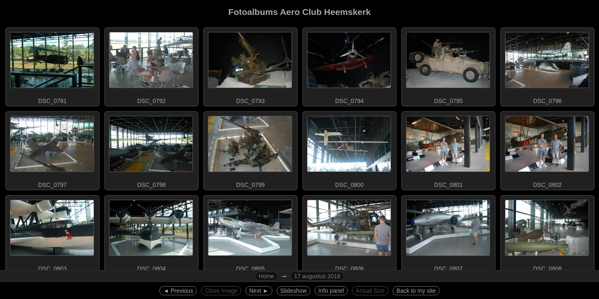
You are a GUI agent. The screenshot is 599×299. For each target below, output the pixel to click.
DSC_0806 (349, 234)
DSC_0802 (547, 150)
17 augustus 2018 (317, 276)
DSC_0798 (151, 150)
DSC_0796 (547, 66)
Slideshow (293, 290)
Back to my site (416, 290)
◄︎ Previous (178, 290)
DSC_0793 (250, 66)
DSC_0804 (151, 234)
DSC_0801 (448, 150)
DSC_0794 (349, 66)
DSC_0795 (448, 66)
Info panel (331, 290)
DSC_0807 (448, 234)
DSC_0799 (250, 150)
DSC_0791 (52, 66)
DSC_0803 (52, 234)
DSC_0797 (52, 150)
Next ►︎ (259, 290)
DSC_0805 (250, 234)
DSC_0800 (349, 150)
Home (266, 276)
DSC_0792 (151, 66)
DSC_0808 (547, 234)
